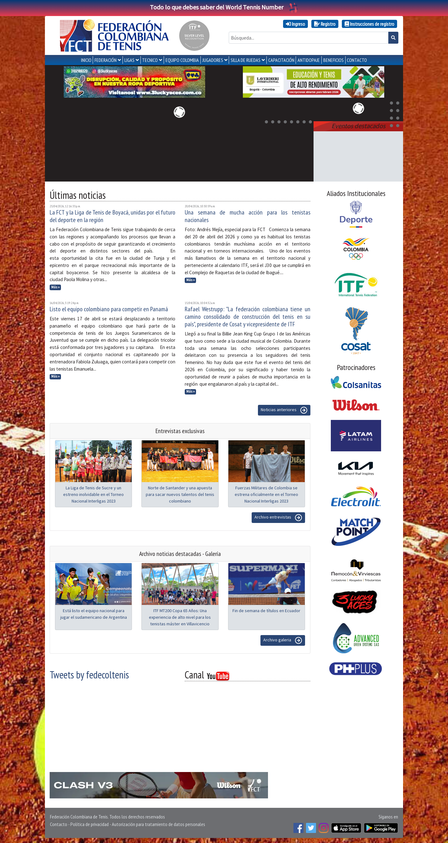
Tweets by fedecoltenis (89, 674)
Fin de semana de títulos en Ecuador (266, 610)
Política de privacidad (89, 824)
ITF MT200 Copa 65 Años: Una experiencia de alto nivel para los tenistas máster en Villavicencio (180, 617)
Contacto (58, 824)
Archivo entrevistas (278, 517)
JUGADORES (212, 60)
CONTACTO (357, 60)
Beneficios (333, 60)
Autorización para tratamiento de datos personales (158, 824)
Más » (55, 287)
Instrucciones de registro (369, 24)
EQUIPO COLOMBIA (182, 60)
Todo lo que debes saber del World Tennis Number (224, 7)
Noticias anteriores (284, 410)
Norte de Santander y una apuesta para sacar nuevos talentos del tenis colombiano (180, 494)
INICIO (86, 60)
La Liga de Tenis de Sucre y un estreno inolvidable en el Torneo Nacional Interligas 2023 (93, 494)
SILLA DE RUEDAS (245, 60)
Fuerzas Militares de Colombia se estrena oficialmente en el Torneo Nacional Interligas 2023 (266, 494)
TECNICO (150, 60)
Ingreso (295, 24)
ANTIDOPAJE (309, 60)
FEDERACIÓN (106, 60)
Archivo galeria (282, 640)
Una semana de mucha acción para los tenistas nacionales (247, 216)
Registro (325, 24)
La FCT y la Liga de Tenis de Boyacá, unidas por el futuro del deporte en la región (112, 216)
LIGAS (129, 60)
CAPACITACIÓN (281, 60)
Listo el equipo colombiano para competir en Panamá (109, 309)
